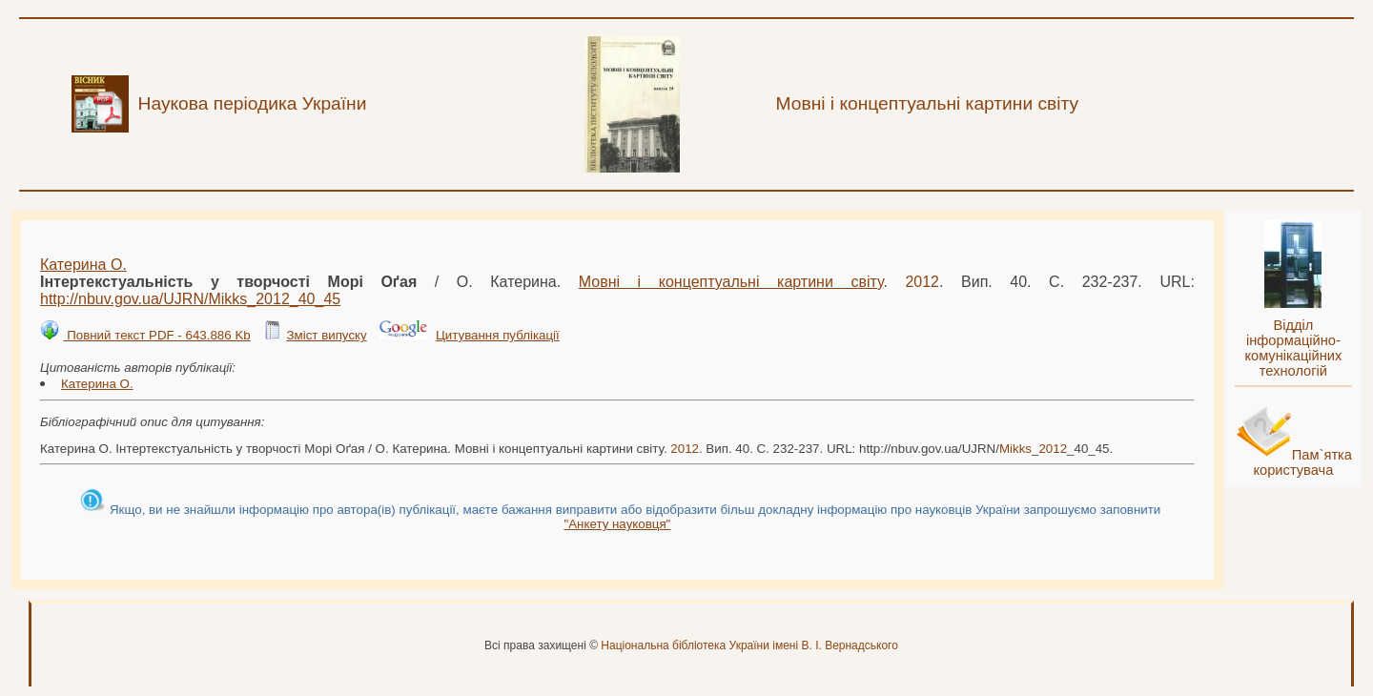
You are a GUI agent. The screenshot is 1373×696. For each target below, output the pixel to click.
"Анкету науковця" (617, 524)
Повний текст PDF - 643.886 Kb (156, 335)
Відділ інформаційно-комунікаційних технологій (1293, 348)
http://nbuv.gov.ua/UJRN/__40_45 (190, 299)
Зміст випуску (326, 335)
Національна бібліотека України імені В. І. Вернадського (749, 645)
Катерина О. (83, 264)
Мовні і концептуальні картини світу (731, 282)
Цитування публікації (498, 335)
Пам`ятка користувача (1302, 462)
